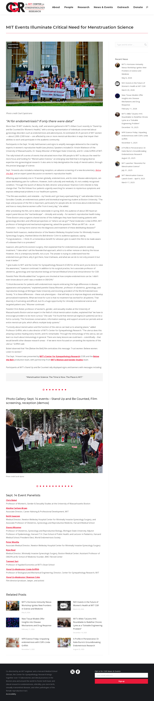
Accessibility (11, 694)
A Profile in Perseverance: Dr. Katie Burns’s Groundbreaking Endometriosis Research (87, 642)
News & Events (13, 47)
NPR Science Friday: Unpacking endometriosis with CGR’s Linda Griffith (36, 642)
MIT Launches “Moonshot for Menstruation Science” (134, 165)
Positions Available (121, 2)
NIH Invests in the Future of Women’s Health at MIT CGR (86, 604)
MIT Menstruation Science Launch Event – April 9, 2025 (133, 177)
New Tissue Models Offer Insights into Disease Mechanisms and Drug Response (36, 622)
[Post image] (12, 606)
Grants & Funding (102, 2)
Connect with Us (140, 2)
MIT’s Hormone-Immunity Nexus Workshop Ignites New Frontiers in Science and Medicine (36, 605)
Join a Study (86, 2)
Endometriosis (13, 44)
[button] (43, 389)
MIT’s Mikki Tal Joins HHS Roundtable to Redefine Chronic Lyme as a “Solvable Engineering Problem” (87, 623)
